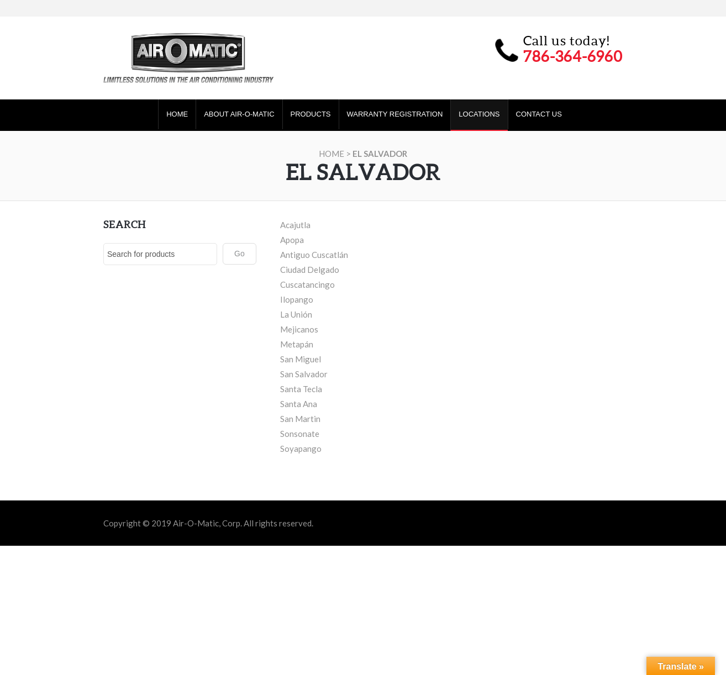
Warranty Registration (395, 114)
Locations (479, 114)
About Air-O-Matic (239, 114)
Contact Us (539, 114)
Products (311, 114)
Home (177, 114)
